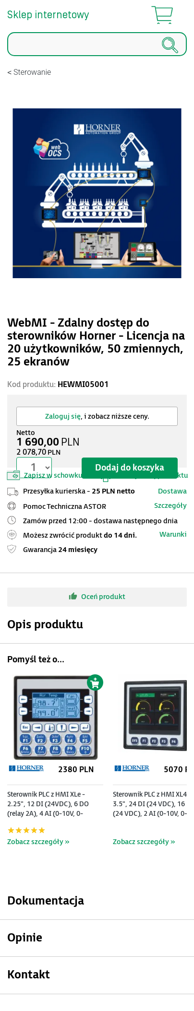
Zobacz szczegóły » (38, 841)
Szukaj (7, 56)
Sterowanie (32, 72)
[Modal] (97, 193)
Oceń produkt (97, 596)
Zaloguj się (63, 416)
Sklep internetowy (48, 15)
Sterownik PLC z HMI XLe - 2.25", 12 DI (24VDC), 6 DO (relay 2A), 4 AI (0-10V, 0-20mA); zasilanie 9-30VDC (48, 808)
